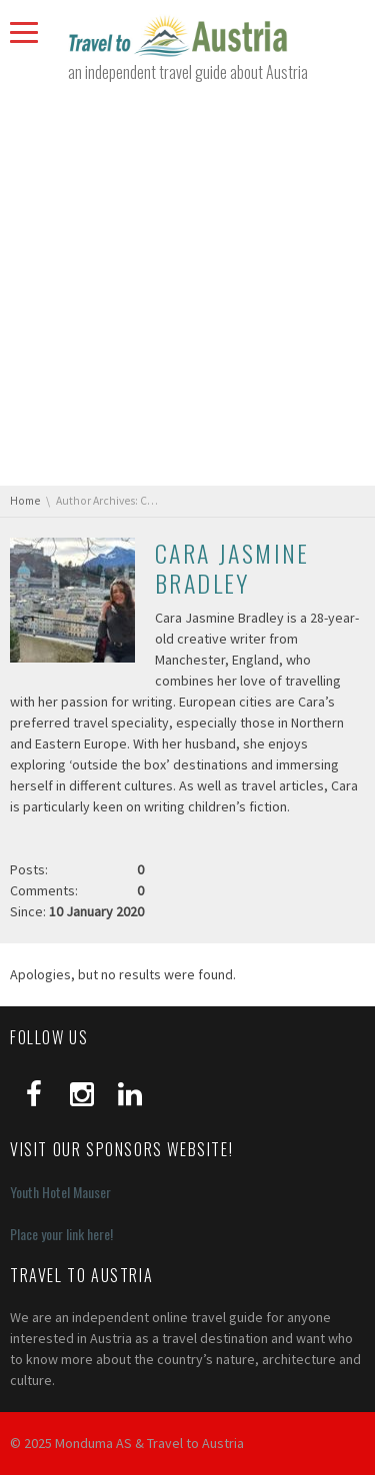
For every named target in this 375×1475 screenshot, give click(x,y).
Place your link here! (61, 1233)
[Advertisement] (187, 284)
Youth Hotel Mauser (60, 1191)
